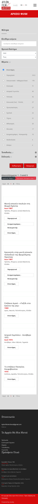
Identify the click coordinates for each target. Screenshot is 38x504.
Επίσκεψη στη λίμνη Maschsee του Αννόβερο (14, 469)
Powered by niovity (8, 502)
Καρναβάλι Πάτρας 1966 (8, 462)
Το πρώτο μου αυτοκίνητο (9, 476)
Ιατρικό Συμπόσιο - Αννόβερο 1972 (17, 336)
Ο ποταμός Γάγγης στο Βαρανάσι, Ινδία (13, 483)
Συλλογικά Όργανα (8, 443)
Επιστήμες (11, 233)
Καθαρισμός (16, 166)
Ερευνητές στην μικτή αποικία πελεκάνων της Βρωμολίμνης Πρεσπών (18, 254)
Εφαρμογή (30, 166)
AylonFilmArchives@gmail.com (11, 424)
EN (26, 5)
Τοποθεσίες (5, 447)
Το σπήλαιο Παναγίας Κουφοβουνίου (14, 368)
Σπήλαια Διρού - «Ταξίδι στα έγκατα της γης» (17, 304)
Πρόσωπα (5, 440)
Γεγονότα (5, 450)
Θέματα (4, 445)
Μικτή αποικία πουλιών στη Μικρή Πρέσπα (17, 204)
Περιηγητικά (12, 218)
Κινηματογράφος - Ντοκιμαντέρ (14, 224)
